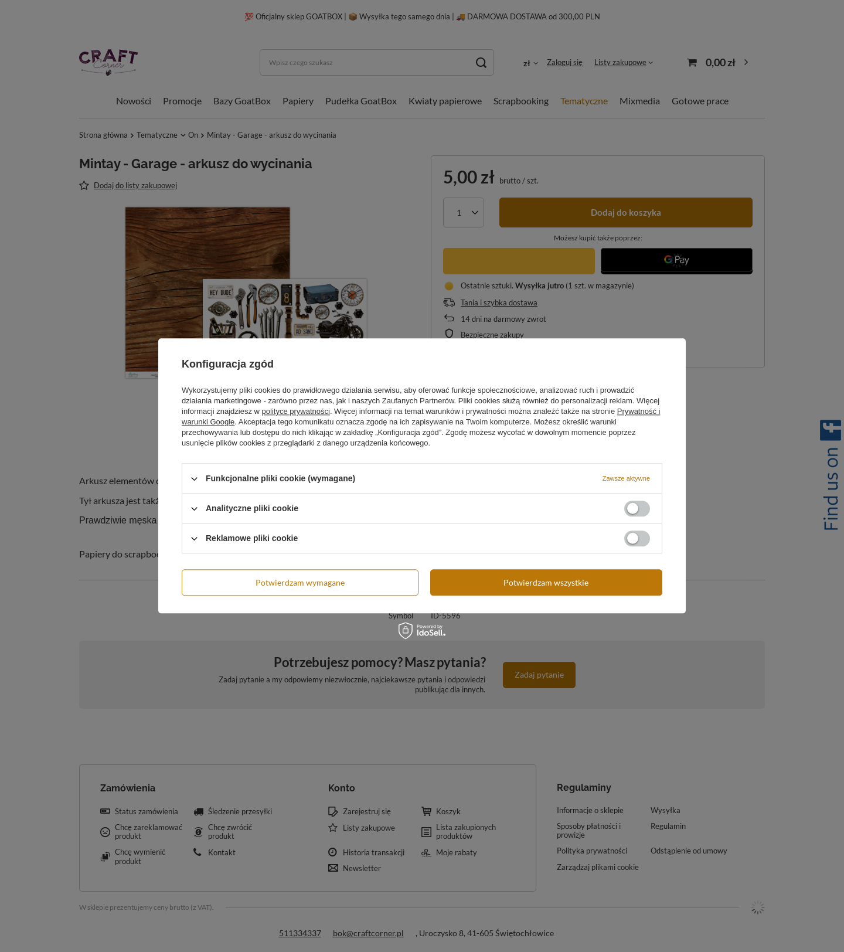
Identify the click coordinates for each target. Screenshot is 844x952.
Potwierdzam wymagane (300, 582)
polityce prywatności (296, 411)
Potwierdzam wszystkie (545, 582)
